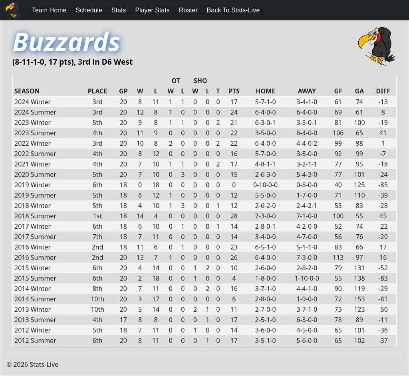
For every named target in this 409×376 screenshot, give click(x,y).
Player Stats (152, 10)
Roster (188, 10)
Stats (118, 10)
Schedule (88, 10)
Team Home (49, 10)
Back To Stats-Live (233, 10)
